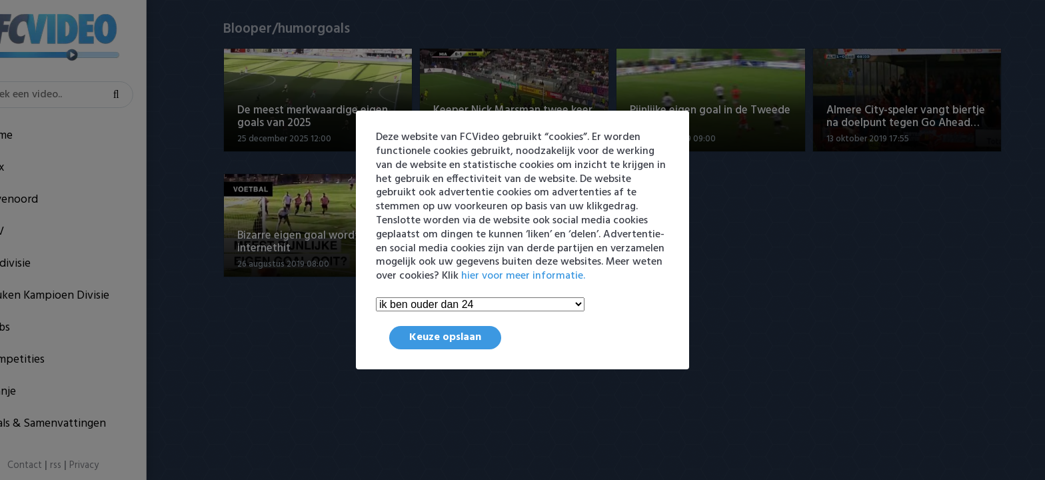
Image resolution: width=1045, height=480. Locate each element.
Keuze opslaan (445, 337)
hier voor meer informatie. (523, 276)
